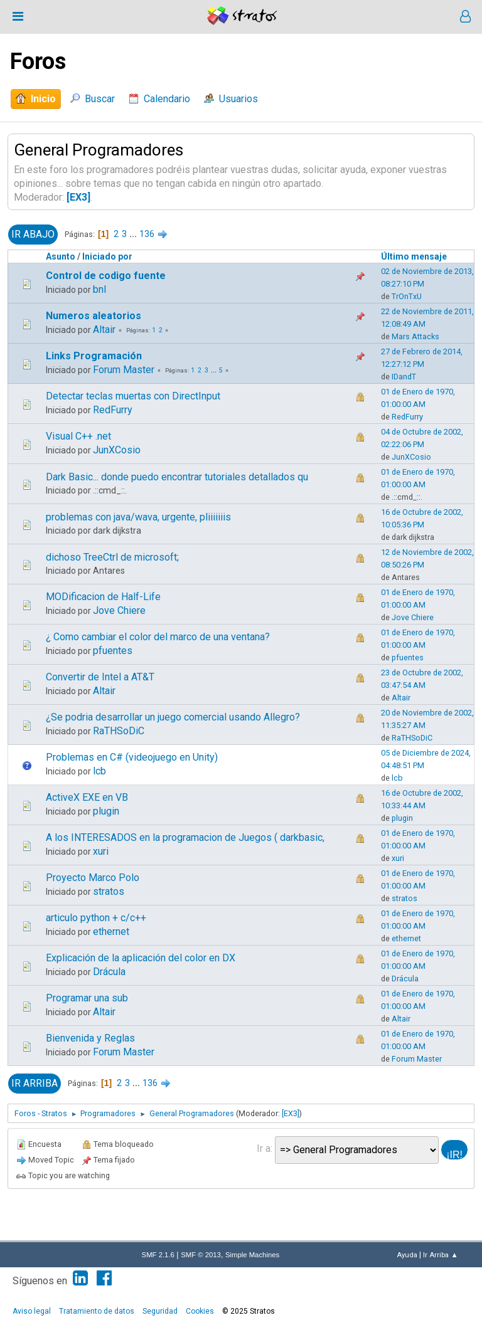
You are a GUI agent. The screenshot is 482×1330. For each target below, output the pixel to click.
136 (146, 234)
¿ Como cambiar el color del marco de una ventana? (158, 637)
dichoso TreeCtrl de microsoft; (112, 557)
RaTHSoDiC (118, 731)
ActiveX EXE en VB (87, 797)
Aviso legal (32, 1311)
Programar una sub (87, 998)
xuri (101, 851)
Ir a (263, 1148)
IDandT (404, 376)
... (134, 234)
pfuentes (112, 651)
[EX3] (78, 197)
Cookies (200, 1311)
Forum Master (123, 370)
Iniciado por (107, 256)
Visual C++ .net (78, 436)
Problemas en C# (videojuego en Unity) (132, 757)
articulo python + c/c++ (96, 918)
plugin (106, 811)
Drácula (109, 972)
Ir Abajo (33, 234)
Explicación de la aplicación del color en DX (140, 958)
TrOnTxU (407, 296)
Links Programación (94, 356)
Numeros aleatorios (93, 316)
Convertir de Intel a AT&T (100, 677)
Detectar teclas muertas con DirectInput (133, 396)
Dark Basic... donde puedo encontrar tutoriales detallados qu (177, 477)
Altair (104, 329)
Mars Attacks (415, 336)
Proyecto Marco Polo (92, 878)
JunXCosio (117, 450)
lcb (99, 771)
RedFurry (112, 410)
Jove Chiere (119, 610)
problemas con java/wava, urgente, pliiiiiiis (138, 517)
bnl (99, 289)
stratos (108, 891)
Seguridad (160, 1311)
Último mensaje (414, 256)
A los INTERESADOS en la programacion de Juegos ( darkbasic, (185, 837)
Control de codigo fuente (106, 276)
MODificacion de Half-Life (103, 597)
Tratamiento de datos (96, 1311)
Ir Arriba (34, 1083)
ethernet (111, 931)
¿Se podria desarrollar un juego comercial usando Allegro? (173, 717)
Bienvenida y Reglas (90, 1038)
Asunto (60, 256)
